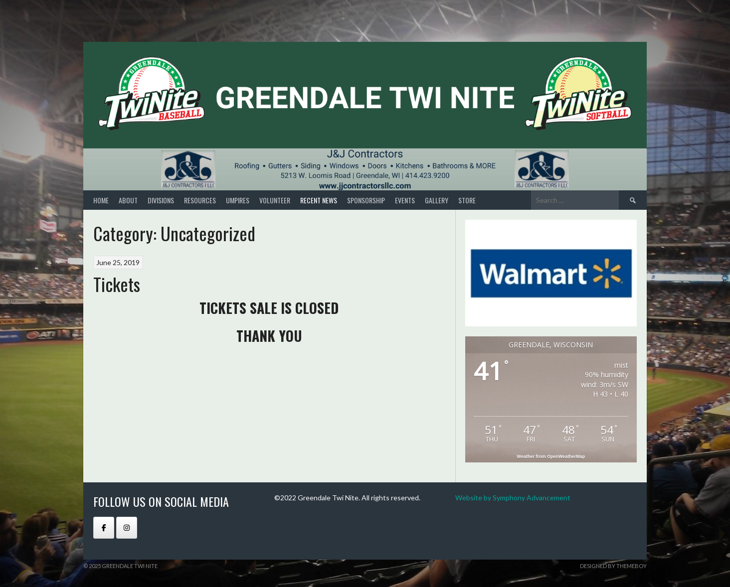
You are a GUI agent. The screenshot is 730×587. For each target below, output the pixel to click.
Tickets (116, 284)
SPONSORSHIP (366, 200)
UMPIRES (237, 200)
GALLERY (436, 200)
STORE (467, 200)
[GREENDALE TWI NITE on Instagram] (126, 528)
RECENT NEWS (318, 200)
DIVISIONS (161, 200)
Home (101, 200)
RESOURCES (200, 200)
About (128, 200)
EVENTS (405, 200)
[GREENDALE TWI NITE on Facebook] (103, 528)
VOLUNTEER (274, 200)
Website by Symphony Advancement (512, 497)
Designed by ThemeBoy (613, 566)
